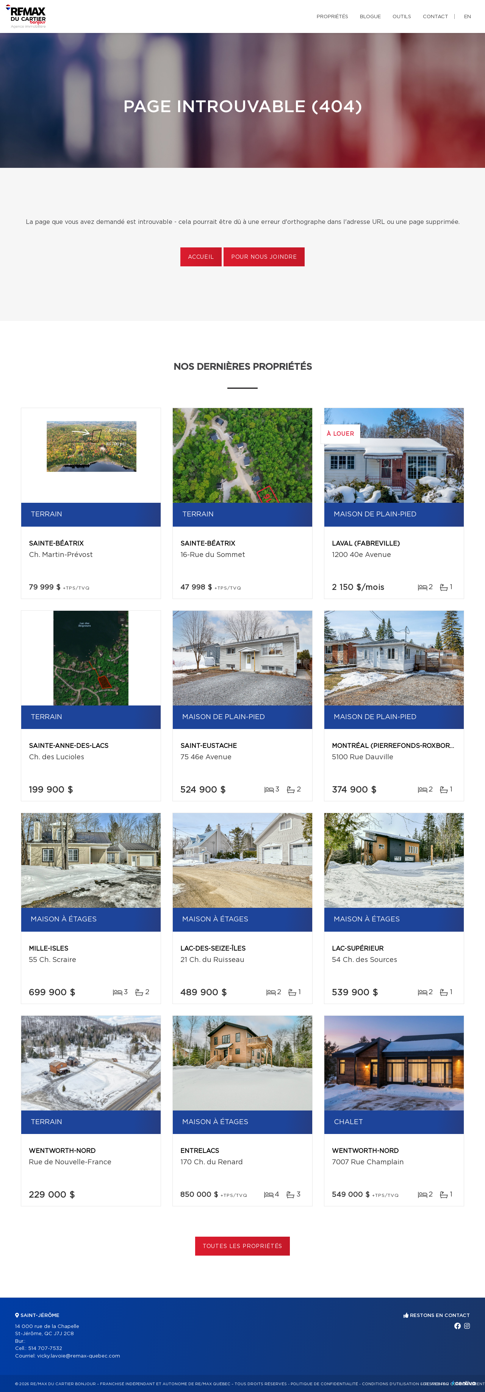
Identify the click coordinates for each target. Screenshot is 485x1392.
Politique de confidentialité (324, 1384)
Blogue (370, 16)
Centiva (464, 1383)
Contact (435, 16)
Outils (402, 16)
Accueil (201, 257)
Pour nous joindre (264, 257)
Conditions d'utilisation (390, 1384)
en (467, 16)
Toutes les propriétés (243, 1246)
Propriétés (332, 16)
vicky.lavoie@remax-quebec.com (78, 1356)
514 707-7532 (45, 1348)
